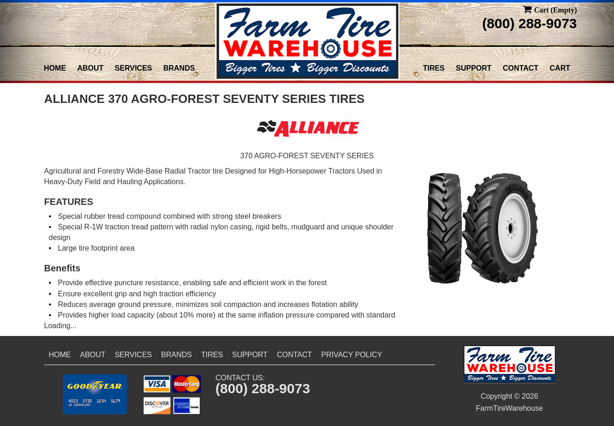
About (90, 68)
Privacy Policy (351, 355)
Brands (179, 68)
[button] (95, 394)
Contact (520, 68)
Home (55, 68)
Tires (434, 68)
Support (473, 68)
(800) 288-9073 (529, 23)
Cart (560, 68)
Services (133, 68)
